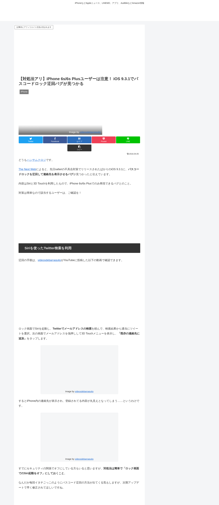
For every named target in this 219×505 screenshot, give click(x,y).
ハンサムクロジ (36, 151)
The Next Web (27, 161)
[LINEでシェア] (110, 139)
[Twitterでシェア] (28, 139)
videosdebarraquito (90, 132)
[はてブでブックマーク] (69, 139)
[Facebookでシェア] (49, 139)
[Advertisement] (79, 52)
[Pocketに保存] (89, 139)
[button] (130, 139)
